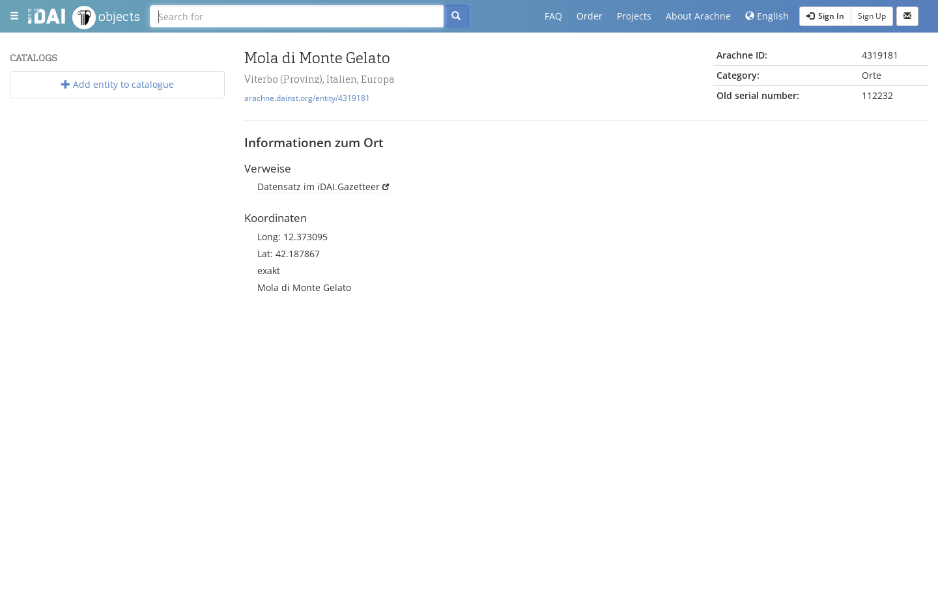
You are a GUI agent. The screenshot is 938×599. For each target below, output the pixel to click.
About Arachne (698, 16)
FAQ (553, 16)
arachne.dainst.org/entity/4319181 (307, 97)
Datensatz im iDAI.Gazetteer (318, 186)
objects (106, 17)
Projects (634, 16)
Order (589, 16)
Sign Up (872, 15)
